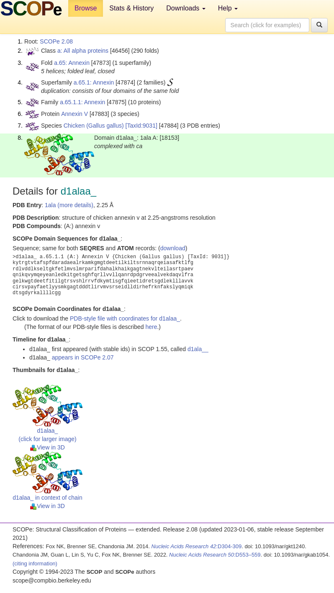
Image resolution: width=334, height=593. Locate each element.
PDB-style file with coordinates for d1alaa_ (125, 318)
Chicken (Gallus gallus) (94, 125)
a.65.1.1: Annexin (82, 102)
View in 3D (47, 447)
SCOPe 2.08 (56, 41)
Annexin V (74, 113)
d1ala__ (198, 349)
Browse (86, 8)
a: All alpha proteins (82, 50)
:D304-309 (197, 546)
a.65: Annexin (72, 62)
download (172, 248)
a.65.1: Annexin (94, 82)
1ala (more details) (69, 205)
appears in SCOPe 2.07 (83, 357)
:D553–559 (215, 555)
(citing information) (35, 563)
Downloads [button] (186, 8)
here (151, 326)
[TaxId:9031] (141, 125)
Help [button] (228, 8)
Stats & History (131, 8)
